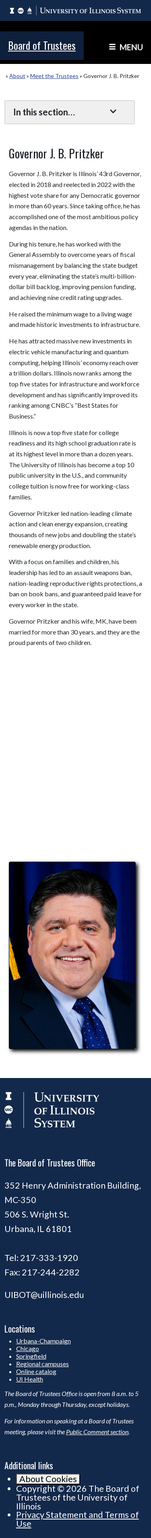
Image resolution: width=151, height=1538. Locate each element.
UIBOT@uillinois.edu (44, 1295)
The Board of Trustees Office (49, 1162)
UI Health (29, 1379)
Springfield (31, 1356)
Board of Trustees (42, 45)
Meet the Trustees (54, 75)
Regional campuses (42, 1364)
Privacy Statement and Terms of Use (77, 1519)
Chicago (27, 1348)
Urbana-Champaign (43, 1341)
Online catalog (36, 1371)
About (17, 75)
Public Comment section (97, 1431)
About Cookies (48, 1479)
